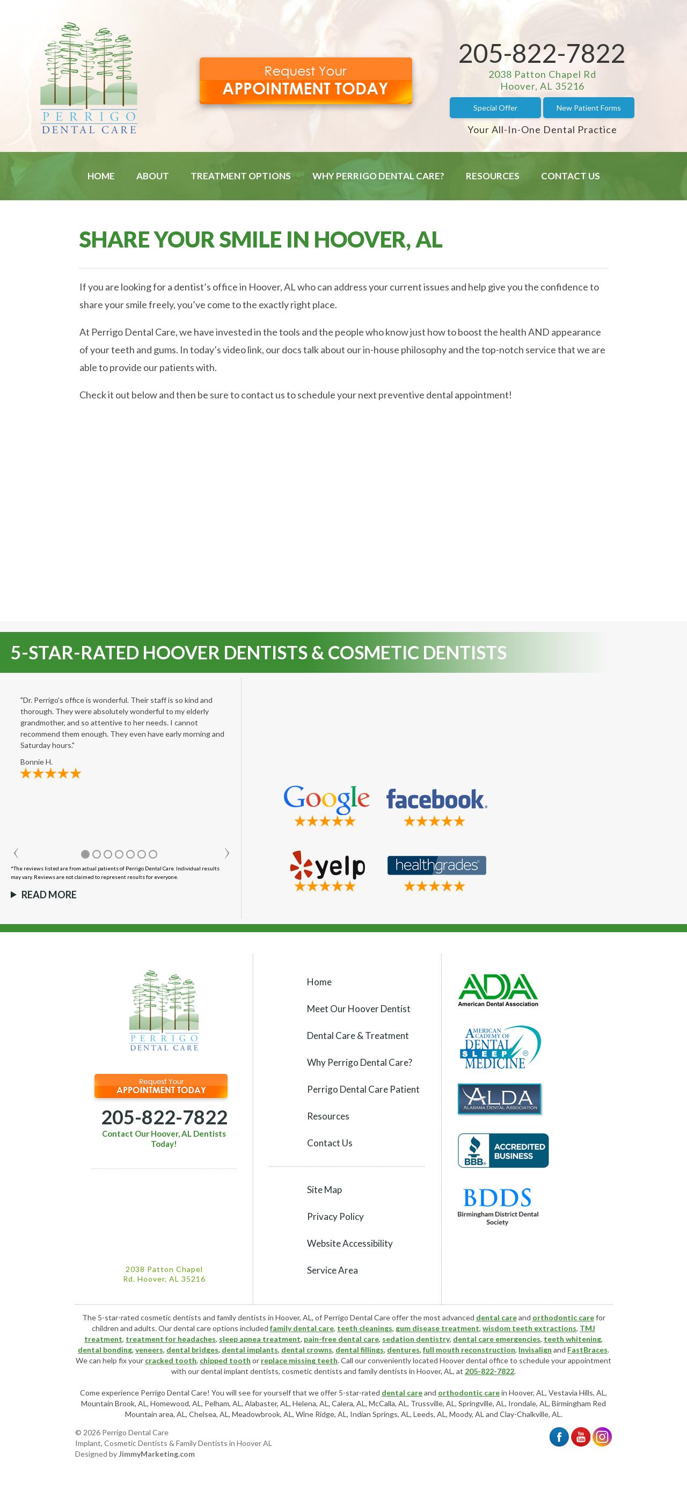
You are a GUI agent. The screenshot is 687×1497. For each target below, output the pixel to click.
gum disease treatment (437, 1328)
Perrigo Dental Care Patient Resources (363, 1103)
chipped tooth (225, 1360)
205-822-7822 (542, 53)
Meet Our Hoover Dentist (359, 1008)
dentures (403, 1349)
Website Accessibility (350, 1243)
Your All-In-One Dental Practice (542, 129)
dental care (496, 1317)
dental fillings (359, 1349)
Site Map (324, 1189)
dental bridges (192, 1349)
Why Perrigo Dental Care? (378, 175)
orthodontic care (563, 1317)
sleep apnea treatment (260, 1338)
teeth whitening (572, 1338)
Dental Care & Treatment (358, 1035)
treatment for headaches (171, 1338)
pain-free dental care (341, 1338)
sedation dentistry (416, 1338)
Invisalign (535, 1349)
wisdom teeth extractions (529, 1328)
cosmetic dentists (312, 1371)
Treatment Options (241, 175)
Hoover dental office (474, 1360)
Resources (493, 175)
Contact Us (570, 175)
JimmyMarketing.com (157, 1453)
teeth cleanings (364, 1328)
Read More (49, 894)
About (152, 175)
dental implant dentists (240, 1371)
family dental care (302, 1328)
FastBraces (587, 1349)
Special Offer (495, 107)
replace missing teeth (299, 1360)
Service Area (332, 1270)
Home (101, 175)
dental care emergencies (496, 1338)
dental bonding (105, 1349)
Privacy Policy (335, 1216)
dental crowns (306, 1349)
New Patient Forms (589, 107)
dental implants (250, 1349)
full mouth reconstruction (469, 1349)
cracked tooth (170, 1360)
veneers (149, 1349)
